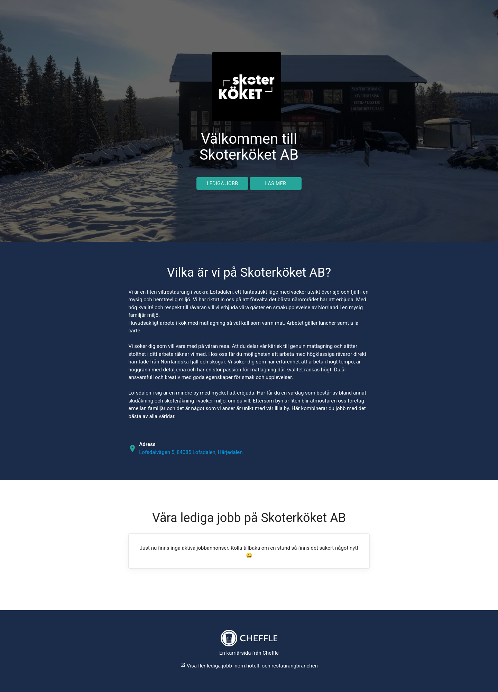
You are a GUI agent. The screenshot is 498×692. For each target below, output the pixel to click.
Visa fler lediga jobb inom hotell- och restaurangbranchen (249, 666)
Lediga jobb (222, 183)
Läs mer (275, 183)
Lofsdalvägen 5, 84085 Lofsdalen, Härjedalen (190, 452)
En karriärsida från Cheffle (249, 653)
